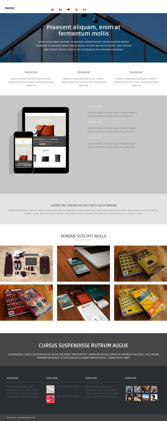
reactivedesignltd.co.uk (26, 418)
